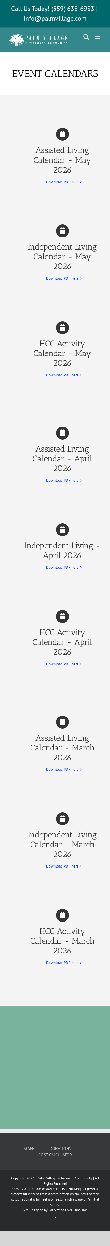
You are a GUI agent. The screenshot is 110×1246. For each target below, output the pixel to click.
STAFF (28, 1148)
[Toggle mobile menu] (98, 37)
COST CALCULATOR (55, 1155)
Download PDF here (62, 181)
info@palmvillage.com (55, 18)
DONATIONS (60, 1148)
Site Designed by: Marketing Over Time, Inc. (55, 1210)
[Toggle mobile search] (86, 37)
